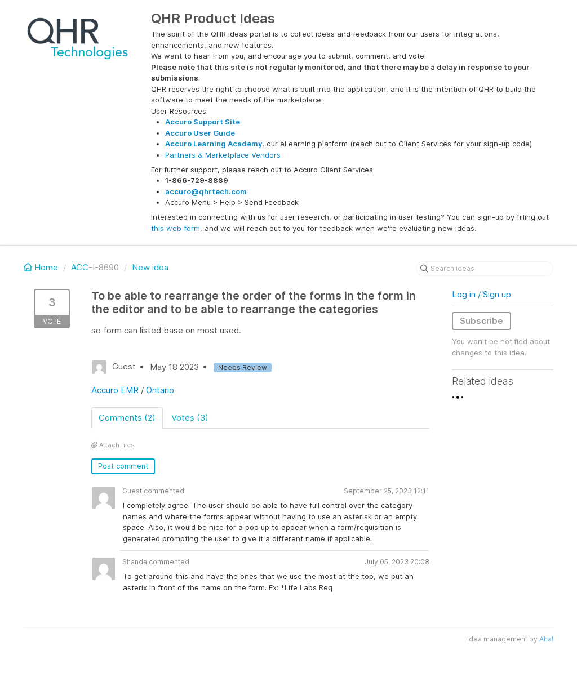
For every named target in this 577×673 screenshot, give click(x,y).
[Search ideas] (484, 268)
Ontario (160, 390)
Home (42, 267)
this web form (175, 228)
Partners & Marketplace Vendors (223, 154)
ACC (79, 267)
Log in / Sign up (481, 294)
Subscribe (481, 320)
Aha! (546, 639)
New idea (150, 267)
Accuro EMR (115, 390)
